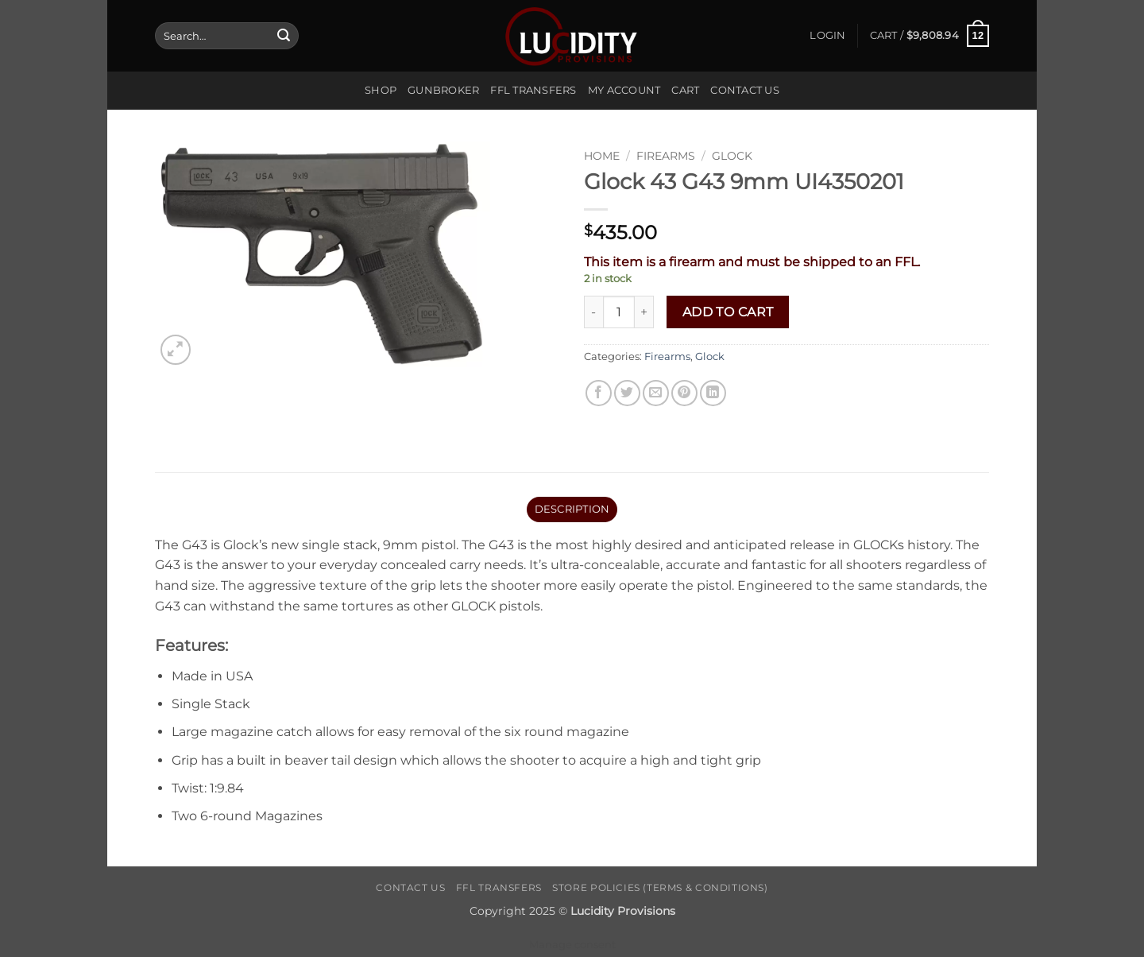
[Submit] (283, 35)
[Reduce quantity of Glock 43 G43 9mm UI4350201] (593, 311)
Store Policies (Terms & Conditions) (659, 887)
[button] (827, 36)
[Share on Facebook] (599, 393)
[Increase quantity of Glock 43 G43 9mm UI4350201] (644, 311)
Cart (685, 90)
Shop (380, 90)
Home (602, 155)
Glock (732, 155)
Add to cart (728, 312)
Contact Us (744, 90)
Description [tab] (572, 509)
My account (624, 90)
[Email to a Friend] (656, 393)
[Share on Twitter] (627, 393)
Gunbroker (443, 90)
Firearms (665, 155)
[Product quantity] (619, 311)
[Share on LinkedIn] (713, 393)
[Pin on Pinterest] (684, 393)
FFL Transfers (533, 90)
